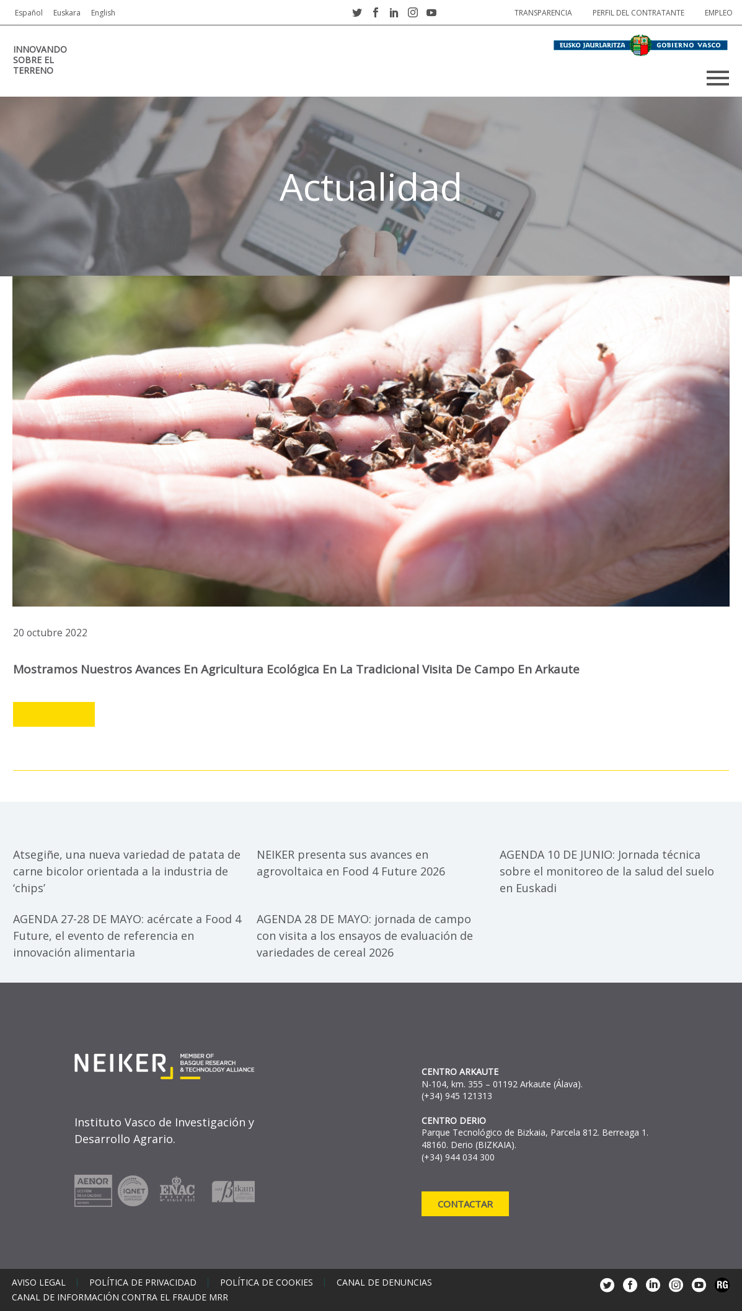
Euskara (67, 12)
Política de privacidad (143, 1282)
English (103, 12)
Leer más (54, 715)
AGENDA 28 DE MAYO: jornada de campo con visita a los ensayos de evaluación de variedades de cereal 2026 (365, 935)
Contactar (465, 1204)
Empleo (719, 12)
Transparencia (543, 12)
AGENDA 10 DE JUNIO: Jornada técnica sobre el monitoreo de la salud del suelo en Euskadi (607, 871)
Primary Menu (718, 78)
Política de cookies (266, 1282)
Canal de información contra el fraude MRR (120, 1297)
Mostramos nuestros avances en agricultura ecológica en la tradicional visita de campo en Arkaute (296, 669)
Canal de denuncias (384, 1282)
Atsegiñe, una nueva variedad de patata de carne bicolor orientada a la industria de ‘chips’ (127, 871)
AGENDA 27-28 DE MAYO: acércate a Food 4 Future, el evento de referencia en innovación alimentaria (127, 935)
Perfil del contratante (638, 12)
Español (29, 12)
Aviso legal (39, 1282)
